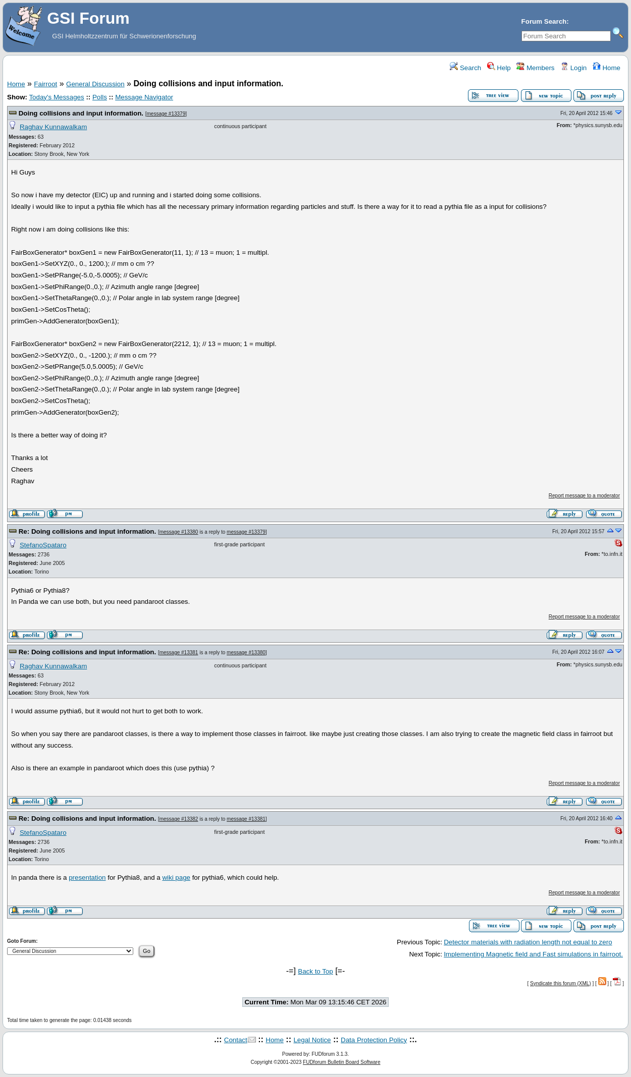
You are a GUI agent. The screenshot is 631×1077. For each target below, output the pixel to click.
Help (499, 68)
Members (535, 68)
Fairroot (45, 84)
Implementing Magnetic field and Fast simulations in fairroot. (533, 954)
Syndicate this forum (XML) (560, 983)
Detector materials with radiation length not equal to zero (528, 942)
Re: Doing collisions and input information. (88, 531)
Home (606, 68)
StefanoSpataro (43, 545)
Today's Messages (56, 97)
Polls (99, 97)
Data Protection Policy (374, 1040)
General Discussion (95, 84)
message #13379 (166, 114)
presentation (87, 877)
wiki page (176, 877)
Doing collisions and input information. (82, 113)
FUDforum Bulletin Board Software (341, 1062)
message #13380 (179, 532)
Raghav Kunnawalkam (53, 127)
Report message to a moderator (584, 495)
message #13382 (179, 819)
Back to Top (315, 971)
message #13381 (179, 652)
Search (465, 68)
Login (573, 68)
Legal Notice (312, 1040)
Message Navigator (144, 97)
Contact (235, 1040)
